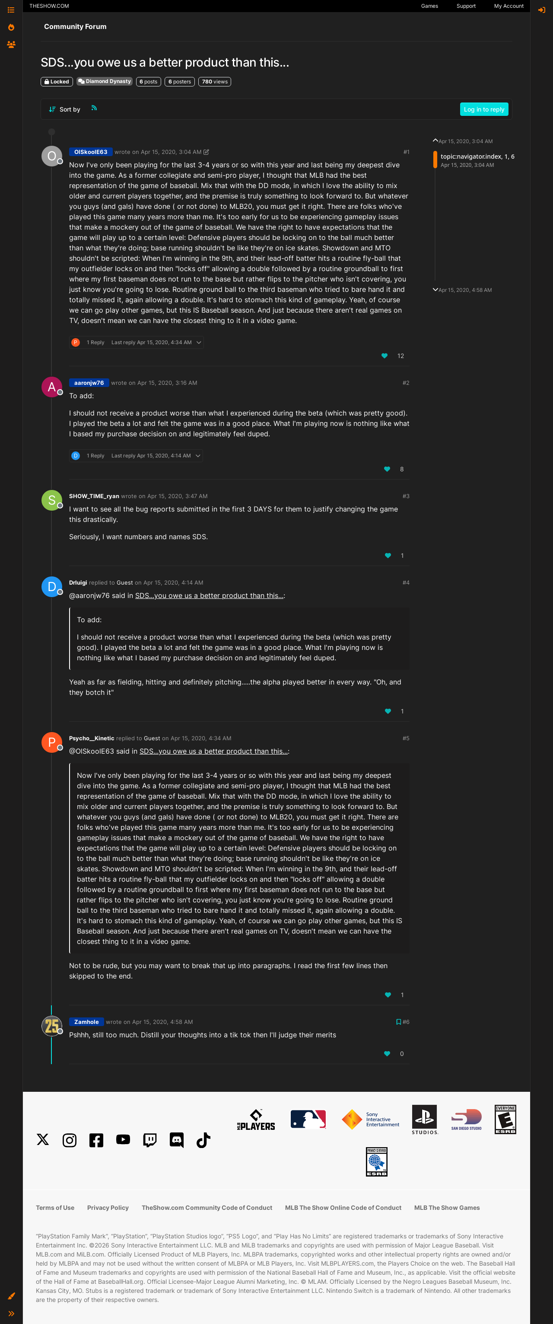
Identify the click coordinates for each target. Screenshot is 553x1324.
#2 (406, 382)
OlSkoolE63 (91, 151)
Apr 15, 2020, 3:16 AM (167, 382)
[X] (43, 1140)
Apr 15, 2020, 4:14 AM (173, 582)
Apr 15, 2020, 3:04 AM (171, 151)
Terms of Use (55, 1207)
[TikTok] (203, 1140)
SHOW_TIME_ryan (94, 496)
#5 (406, 738)
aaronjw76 (89, 382)
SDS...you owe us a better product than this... (209, 595)
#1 (407, 151)
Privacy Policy (108, 1207)
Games (429, 6)
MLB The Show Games (447, 1207)
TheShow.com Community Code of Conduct (207, 1207)
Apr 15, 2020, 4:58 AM (162, 1021)
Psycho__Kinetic (91, 738)
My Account (509, 6)
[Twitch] (150, 1140)
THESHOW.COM (49, 6)
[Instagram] (69, 1140)
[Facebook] (96, 1140)
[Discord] (177, 1140)
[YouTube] (123, 1140)
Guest (125, 582)
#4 (406, 582)
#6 (406, 1021)
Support (466, 6)
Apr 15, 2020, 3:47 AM (177, 496)
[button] (11, 1296)
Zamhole (86, 1021)
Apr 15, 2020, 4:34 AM (201, 738)
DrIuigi (78, 582)
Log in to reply (484, 109)
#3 (406, 496)
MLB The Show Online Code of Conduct (343, 1207)
